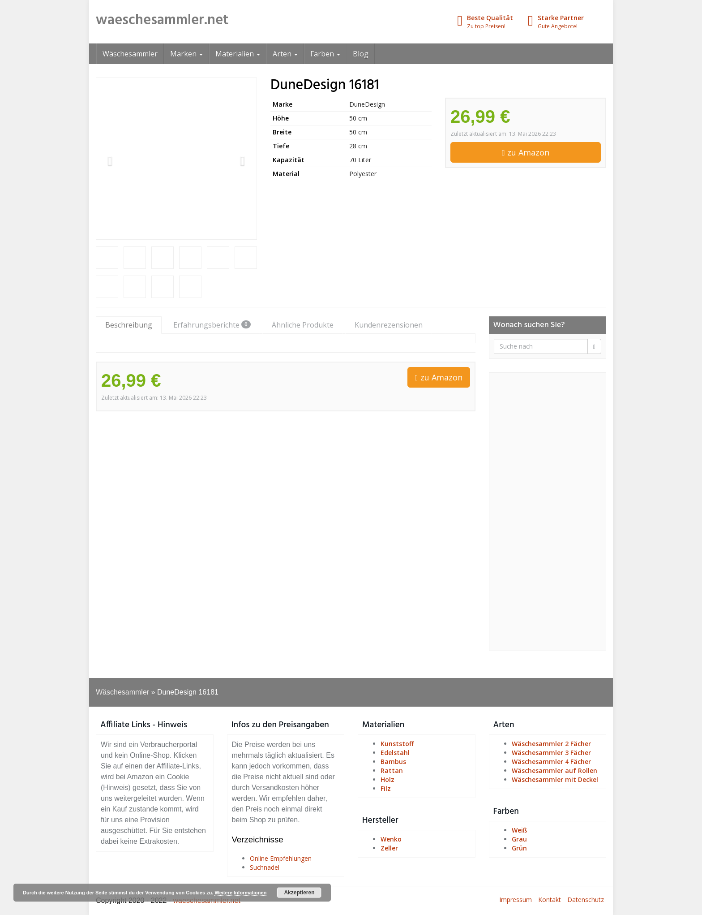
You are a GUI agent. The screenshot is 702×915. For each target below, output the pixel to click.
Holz (387, 779)
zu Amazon (525, 152)
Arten (285, 54)
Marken (186, 54)
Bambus (393, 761)
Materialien (237, 54)
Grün (519, 848)
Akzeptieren (299, 892)
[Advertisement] (548, 511)
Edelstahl (395, 752)
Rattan (392, 770)
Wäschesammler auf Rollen (554, 770)
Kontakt (549, 899)
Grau (519, 839)
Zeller (389, 848)
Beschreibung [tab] (128, 325)
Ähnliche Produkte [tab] (303, 325)
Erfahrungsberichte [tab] (212, 325)
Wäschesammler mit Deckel (555, 779)
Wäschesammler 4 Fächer (551, 761)
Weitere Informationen (240, 892)
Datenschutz (585, 899)
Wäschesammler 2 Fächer (551, 743)
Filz (386, 788)
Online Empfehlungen (281, 858)
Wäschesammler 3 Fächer (551, 752)
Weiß (519, 830)
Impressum (515, 899)
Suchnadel (264, 867)
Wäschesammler (130, 54)
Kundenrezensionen (389, 325)
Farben (325, 54)
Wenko (391, 839)
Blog (360, 54)
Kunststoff (397, 743)
